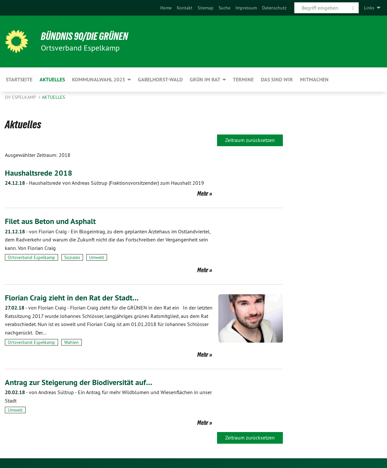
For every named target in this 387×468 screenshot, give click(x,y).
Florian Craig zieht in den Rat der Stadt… (72, 298)
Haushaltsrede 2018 (38, 173)
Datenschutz (274, 8)
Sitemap (205, 8)
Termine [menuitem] (243, 79)
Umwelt (96, 257)
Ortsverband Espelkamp (31, 257)
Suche (224, 8)
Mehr (202, 193)
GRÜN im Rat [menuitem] (205, 79)
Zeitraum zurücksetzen (250, 140)
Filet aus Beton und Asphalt (50, 221)
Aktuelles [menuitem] (52, 79)
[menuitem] (166, 8)
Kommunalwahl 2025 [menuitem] (98, 79)
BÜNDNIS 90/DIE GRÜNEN (84, 36)
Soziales (72, 257)
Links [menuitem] (369, 8)
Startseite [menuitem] (19, 79)
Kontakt (184, 8)
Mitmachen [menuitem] (314, 79)
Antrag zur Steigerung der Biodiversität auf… (78, 382)
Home (166, 8)
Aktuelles (53, 97)
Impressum (246, 8)
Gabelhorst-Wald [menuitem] (160, 79)
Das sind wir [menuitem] (277, 79)
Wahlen (71, 342)
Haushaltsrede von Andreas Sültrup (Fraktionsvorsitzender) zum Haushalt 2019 (104, 183)
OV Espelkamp (21, 97)
